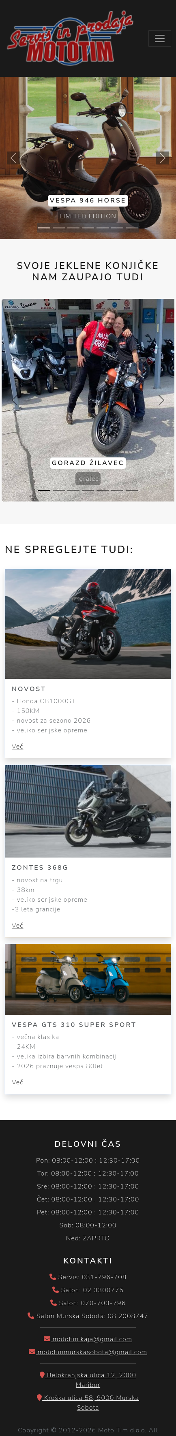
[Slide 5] (103, 228)
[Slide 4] (88, 228)
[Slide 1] (44, 228)
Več (17, 746)
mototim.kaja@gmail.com (88, 1339)
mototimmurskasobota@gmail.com (88, 1352)
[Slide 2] (59, 228)
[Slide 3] (73, 228)
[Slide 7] (132, 228)
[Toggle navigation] (159, 38)
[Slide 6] (117, 228)
